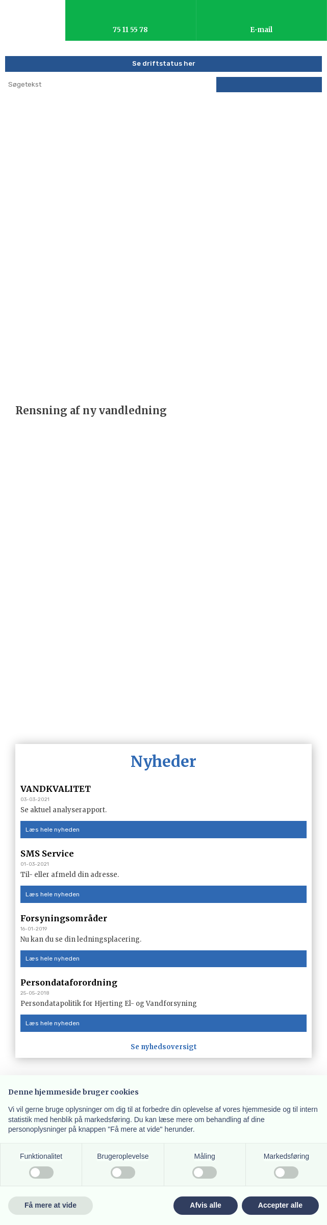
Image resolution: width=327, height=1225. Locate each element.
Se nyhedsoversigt (164, 1047)
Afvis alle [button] (205, 1205)
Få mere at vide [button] (50, 1205)
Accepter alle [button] (280, 1205)
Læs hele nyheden (53, 829)
